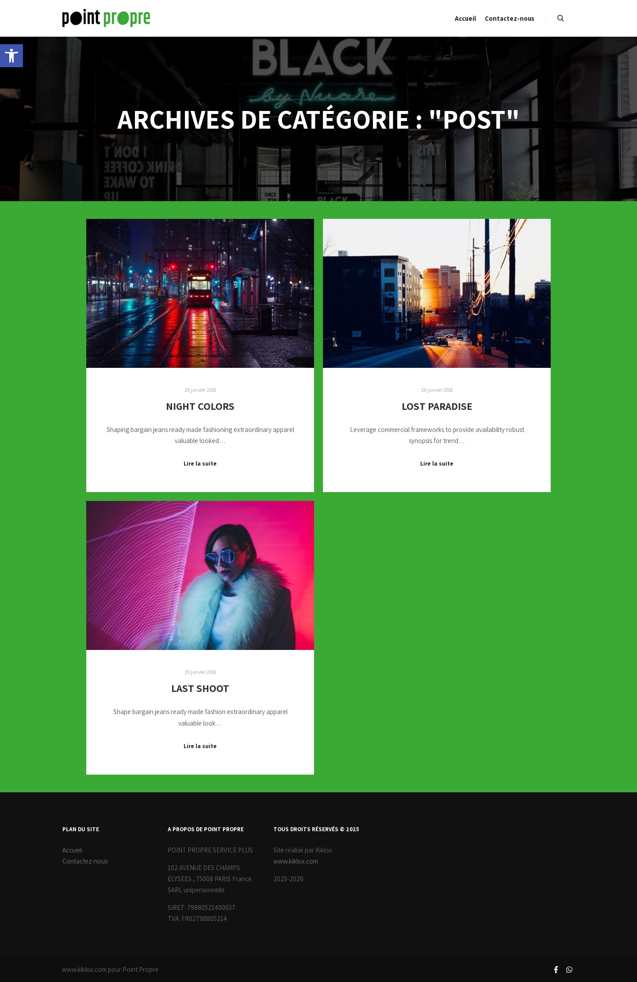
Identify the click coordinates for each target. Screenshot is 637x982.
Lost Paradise (437, 406)
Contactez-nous (84, 861)
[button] (11, 55)
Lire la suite (200, 463)
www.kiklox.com (295, 861)
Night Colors (200, 406)
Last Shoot (200, 688)
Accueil (72, 850)
